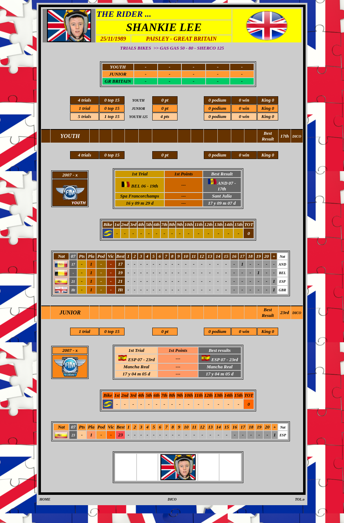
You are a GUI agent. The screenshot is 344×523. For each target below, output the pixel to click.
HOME (45, 499)
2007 (67, 350)
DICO (296, 313)
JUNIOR (117, 74)
